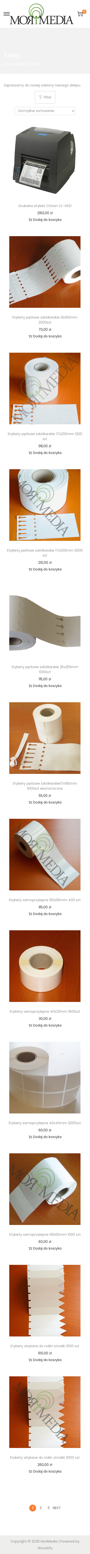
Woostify (45, 1548)
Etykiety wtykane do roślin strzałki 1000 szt (44, 1346)
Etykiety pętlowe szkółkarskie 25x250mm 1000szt (45, 669)
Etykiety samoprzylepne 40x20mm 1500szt (45, 1011)
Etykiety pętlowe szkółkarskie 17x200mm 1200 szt (45, 436)
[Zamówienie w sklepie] (45, 111)
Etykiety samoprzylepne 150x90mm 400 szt (45, 900)
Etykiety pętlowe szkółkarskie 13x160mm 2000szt (44, 320)
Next (57, 1508)
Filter (45, 97)
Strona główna (16, 64)
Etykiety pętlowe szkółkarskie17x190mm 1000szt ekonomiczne (45, 786)
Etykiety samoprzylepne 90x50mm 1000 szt (45, 1234)
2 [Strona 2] (41, 1508)
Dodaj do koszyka (45, 219)
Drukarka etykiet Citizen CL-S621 (45, 205)
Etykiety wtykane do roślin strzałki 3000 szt (45, 1457)
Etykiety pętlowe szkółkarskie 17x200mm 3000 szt (45, 553)
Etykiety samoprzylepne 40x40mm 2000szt (45, 1123)
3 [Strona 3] (48, 1508)
